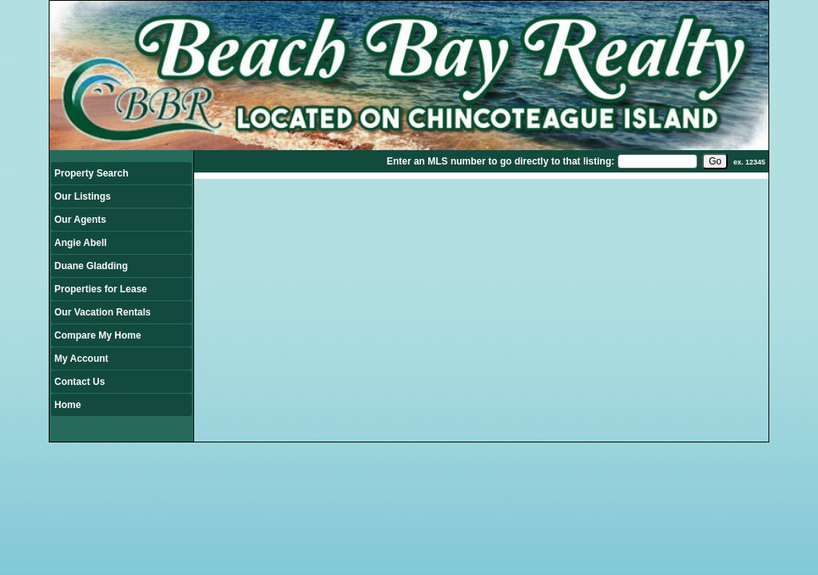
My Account (81, 358)
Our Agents (80, 219)
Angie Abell (80, 242)
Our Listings (82, 196)
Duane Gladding (91, 266)
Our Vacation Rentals (102, 312)
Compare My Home (97, 335)
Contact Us (79, 381)
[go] (715, 161)
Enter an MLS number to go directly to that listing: (500, 161)
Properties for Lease (100, 289)
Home (67, 404)
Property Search (91, 173)
